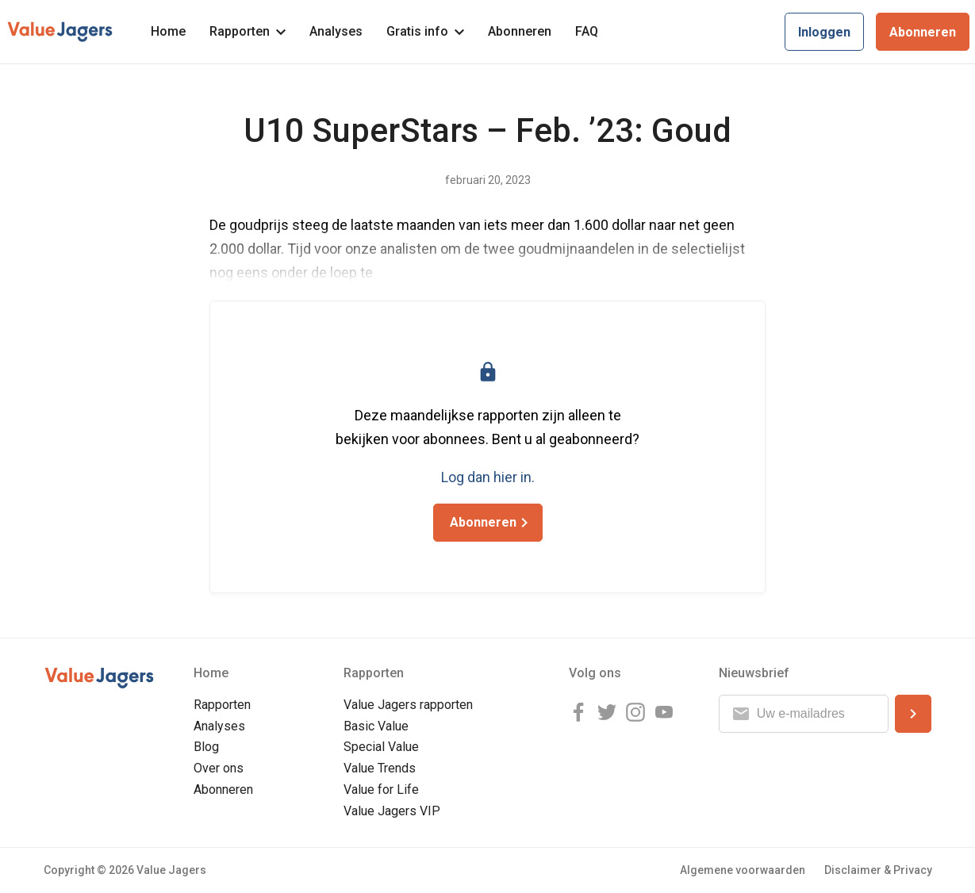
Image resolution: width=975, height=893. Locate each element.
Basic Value (376, 726)
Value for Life (381, 789)
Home (168, 31)
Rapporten (247, 31)
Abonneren (519, 31)
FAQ (586, 31)
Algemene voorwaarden (742, 870)
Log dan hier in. (488, 477)
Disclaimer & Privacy (878, 870)
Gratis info (425, 31)
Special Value (381, 746)
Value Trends (380, 768)
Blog (206, 746)
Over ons (219, 768)
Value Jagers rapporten (408, 704)
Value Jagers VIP (392, 810)
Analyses (336, 31)
